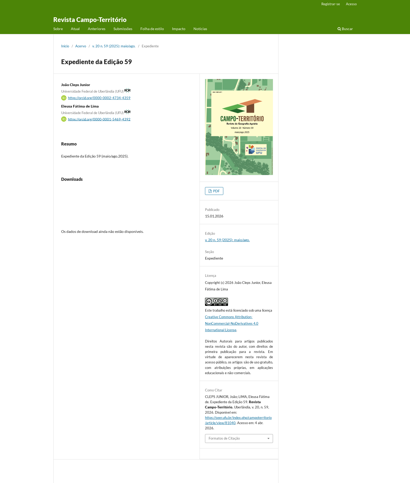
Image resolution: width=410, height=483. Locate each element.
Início (65, 46)
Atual (75, 28)
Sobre (58, 28)
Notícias (200, 28)
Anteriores (96, 28)
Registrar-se (330, 4)
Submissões (122, 28)
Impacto (178, 28)
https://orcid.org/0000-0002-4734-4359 (99, 98)
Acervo (80, 46)
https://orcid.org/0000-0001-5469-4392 (99, 119)
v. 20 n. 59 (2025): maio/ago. (113, 46)
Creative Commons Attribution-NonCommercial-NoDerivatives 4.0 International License (231, 323)
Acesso (351, 4)
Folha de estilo (152, 28)
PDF (216, 191)
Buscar (345, 28)
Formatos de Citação (224, 438)
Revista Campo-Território (90, 19)
